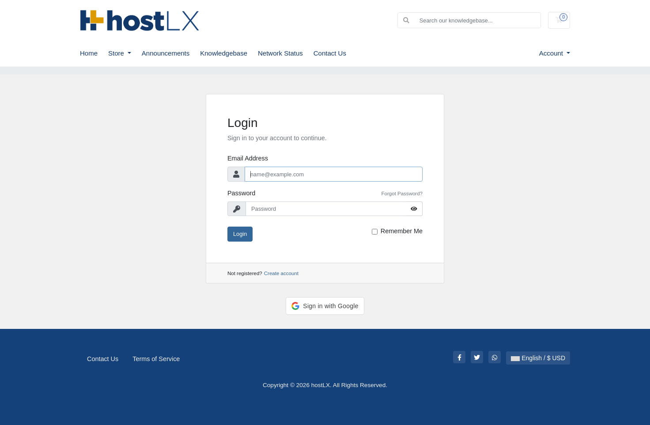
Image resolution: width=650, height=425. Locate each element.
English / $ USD (538, 358)
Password (241, 193)
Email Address (247, 158)
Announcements (165, 53)
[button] (325, 306)
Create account (281, 273)
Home (89, 53)
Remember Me (402, 231)
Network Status (280, 53)
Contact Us (330, 53)
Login (240, 234)
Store (117, 53)
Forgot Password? (402, 193)
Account (552, 53)
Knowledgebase (223, 53)
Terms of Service (156, 358)
